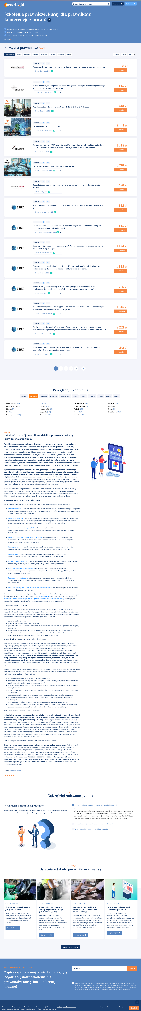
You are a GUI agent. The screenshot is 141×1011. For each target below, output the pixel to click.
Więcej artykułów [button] (70, 947)
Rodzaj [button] (108, 396)
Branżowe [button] (43, 396)
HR (7, 412)
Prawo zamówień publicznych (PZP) (21, 528)
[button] (116, 54)
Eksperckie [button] (53, 396)
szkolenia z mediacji (57, 598)
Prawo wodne (13, 554)
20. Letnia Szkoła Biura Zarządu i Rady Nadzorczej (53, 166)
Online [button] (19, 54)
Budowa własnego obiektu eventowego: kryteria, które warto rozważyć (85, 909)
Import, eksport (12, 415)
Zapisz (132, 968)
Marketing (44, 415)
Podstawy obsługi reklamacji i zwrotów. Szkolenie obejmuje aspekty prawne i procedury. (69, 67)
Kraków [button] (35, 54)
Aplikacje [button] (23, 396)
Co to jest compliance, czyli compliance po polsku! (118, 908)
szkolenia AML (44, 596)
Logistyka (43, 412)
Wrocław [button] (44, 54)
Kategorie (117, 4)
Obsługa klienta (80, 406)
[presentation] (86, 977)
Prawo (76, 412)
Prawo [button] (101, 396)
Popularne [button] (92, 396)
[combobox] (48, 71)
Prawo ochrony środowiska (18, 578)
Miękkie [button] (83, 396)
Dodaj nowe (130, 4)
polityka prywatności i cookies (66, 1007)
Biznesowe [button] (33, 396)
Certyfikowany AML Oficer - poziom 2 (48, 126)
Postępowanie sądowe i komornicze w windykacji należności (30, 587)
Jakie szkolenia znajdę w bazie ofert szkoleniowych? (96, 805)
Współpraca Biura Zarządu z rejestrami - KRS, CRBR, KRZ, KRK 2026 (61, 107)
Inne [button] (69, 54)
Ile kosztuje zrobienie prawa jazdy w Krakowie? (18, 908)
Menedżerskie (79, 403)
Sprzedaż (111, 403)
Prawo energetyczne (15, 518)
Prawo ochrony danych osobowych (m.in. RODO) (25, 537)
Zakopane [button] (61, 54)
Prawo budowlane (14, 509)
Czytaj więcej (13, 928)
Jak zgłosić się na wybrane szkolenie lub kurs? (93, 824)
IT (41, 403)
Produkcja (78, 415)
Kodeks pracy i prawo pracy (18, 561)
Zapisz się (120, 70)
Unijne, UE (112, 406)
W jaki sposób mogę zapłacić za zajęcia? (91, 829)
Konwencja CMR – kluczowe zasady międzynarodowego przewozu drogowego (51, 909)
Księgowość (44, 409)
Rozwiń (7, 39)
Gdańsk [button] (52, 54)
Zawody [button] (116, 396)
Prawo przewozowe (15, 547)
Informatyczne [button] (65, 396)
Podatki (77, 409)
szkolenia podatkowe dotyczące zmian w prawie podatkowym (26, 598)
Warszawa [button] (27, 54)
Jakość (43, 406)
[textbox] (47, 71)
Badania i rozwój (12, 406)
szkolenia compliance (71, 594)
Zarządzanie (112, 412)
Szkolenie (36, 63)
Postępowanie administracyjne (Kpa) (21, 568)
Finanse (9, 409)
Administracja (11, 403)
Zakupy (110, 409)
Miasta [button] (75, 396)
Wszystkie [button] (10, 54)
